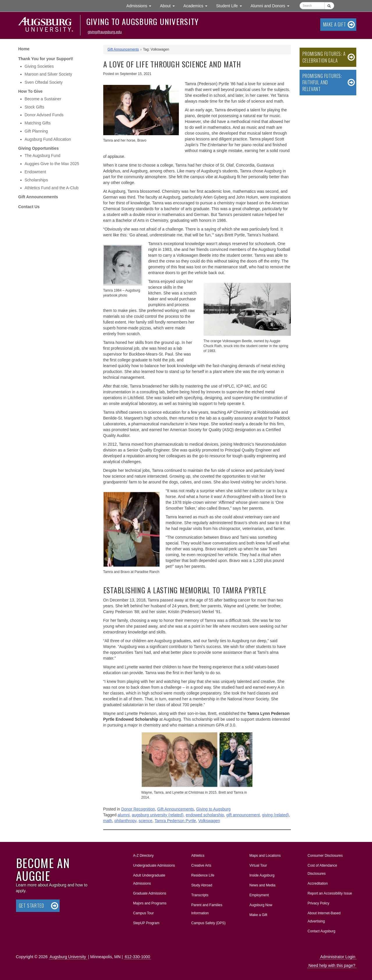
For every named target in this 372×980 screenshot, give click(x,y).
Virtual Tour (258, 865)
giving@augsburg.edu (105, 32)
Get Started (31, 905)
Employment (259, 895)
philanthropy (125, 820)
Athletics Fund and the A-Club (52, 187)
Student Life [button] (231, 5)
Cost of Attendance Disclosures (322, 869)
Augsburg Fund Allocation (48, 139)
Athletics (197, 856)
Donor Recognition (138, 809)
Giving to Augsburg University (142, 21)
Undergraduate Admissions (154, 865)
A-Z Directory (143, 856)
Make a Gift (334, 24)
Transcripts (200, 895)
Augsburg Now (261, 905)
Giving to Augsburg (213, 809)
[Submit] (329, 5)
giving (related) (275, 815)
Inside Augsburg (262, 875)
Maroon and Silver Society (48, 74)
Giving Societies (39, 66)
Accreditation (318, 883)
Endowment (35, 171)
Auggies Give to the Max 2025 (52, 163)
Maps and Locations (265, 856)
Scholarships (36, 180)
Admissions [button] (141, 5)
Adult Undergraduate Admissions (149, 879)
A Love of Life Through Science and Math (172, 64)
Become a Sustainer (43, 99)
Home (24, 49)
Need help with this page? (331, 965)
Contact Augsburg (321, 931)
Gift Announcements (38, 196)
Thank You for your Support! (45, 58)
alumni (123, 815)
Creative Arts (201, 865)
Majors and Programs (150, 902)
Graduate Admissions (149, 893)
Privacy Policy (319, 903)
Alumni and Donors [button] (272, 5)
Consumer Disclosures (325, 856)
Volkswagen (209, 820)
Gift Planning (36, 131)
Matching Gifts (38, 123)
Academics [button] (198, 5)
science (145, 820)
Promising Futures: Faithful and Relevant (322, 82)
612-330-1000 (137, 956)
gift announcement (243, 815)
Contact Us (29, 206)
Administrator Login (337, 956)
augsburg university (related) (157, 815)
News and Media (262, 885)
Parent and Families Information (207, 909)
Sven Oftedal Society (44, 82)
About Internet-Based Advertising (324, 917)
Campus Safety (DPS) (208, 923)
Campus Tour (143, 913)
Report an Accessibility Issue (330, 893)
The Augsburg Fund (42, 155)
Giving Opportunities (38, 148)
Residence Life (202, 875)
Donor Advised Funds (44, 115)
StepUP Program (146, 923)
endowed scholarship (205, 815)
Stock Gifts (35, 107)
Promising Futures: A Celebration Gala (324, 57)
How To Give (30, 91)
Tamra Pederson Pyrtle (175, 820)
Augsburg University (68, 956)
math (107, 820)
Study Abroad (201, 885)
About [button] (169, 7)
